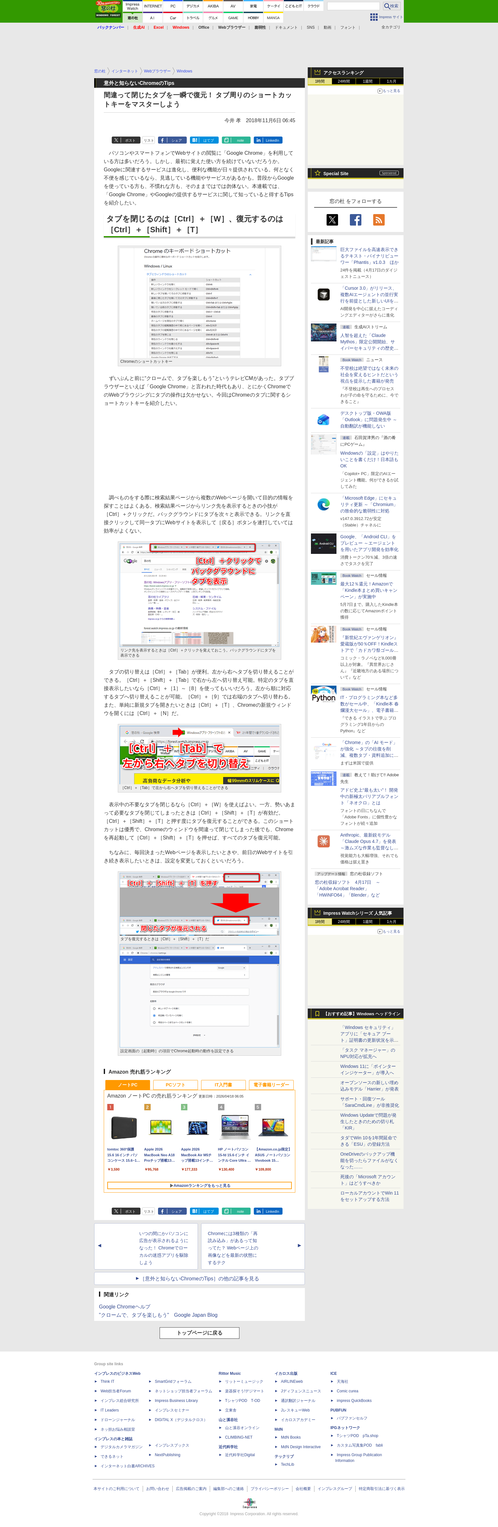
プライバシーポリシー (270, 1488)
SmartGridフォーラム (173, 1381)
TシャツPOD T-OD (242, 1400)
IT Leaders (110, 1410)
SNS (311, 27)
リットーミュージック (244, 1381)
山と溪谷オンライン (242, 1428)
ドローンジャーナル (118, 1420)
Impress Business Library (176, 1400)
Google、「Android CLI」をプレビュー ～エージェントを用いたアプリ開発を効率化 (369, 543)
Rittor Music (230, 1373)
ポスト (130, 140)
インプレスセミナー (172, 1410)
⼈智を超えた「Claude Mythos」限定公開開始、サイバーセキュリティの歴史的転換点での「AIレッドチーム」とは (369, 348)
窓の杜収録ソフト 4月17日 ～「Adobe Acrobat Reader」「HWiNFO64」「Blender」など (347, 889)
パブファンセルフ (352, 1418)
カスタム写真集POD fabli (360, 1445)
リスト (149, 140)
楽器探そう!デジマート (244, 1391)
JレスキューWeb (295, 1410)
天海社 (342, 1381)
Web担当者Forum (116, 1391)
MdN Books (291, 1437)
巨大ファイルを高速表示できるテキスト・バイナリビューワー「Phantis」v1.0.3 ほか (369, 256)
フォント (348, 27)
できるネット (112, 1456)
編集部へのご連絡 (228, 1488)
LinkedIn (272, 140)
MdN (279, 1429)
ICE (333, 1373)
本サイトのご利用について (117, 1488)
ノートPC (127, 1084)
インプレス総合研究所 (120, 1400)
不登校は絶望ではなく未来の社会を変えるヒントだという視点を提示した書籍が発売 (369, 375)
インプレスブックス (172, 1445)
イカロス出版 (286, 1373)
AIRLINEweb (292, 1381)
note (240, 140)
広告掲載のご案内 (191, 1488)
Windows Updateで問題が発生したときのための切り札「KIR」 (368, 1121)
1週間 (368, 81)
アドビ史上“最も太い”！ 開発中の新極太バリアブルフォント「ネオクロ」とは (369, 796)
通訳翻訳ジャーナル (298, 1400)
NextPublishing (167, 1455)
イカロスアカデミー (298, 1420)
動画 (327, 27)
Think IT (107, 1381)
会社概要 (303, 1488)
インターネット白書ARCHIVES (128, 1466)
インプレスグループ (335, 1488)
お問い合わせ (157, 1488)
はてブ (208, 140)
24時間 (344, 81)
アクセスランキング (343, 72)
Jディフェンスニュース (301, 1391)
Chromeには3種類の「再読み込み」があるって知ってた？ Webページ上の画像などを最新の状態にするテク (233, 1248)
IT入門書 (223, 1084)
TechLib (287, 1464)
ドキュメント (286, 27)
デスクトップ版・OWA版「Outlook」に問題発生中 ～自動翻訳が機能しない (368, 419)
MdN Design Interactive (301, 1447)
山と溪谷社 (228, 1420)
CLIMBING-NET (239, 1437)
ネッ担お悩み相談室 (118, 1429)
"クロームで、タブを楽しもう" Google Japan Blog (158, 1315)
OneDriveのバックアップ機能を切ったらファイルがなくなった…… (369, 1160)
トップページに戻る (200, 1333)
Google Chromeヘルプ (124, 1306)
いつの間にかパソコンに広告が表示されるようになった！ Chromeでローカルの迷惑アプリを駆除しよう (163, 1248)
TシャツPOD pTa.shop (357, 1436)
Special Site (336, 173)
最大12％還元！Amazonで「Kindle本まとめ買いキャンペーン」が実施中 (368, 590)
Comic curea (347, 1391)
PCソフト (175, 1084)
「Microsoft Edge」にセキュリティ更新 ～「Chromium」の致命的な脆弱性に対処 (369, 504)
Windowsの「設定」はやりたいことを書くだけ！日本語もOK (369, 459)
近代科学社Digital (240, 1455)
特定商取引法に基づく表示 (382, 1488)
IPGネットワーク (345, 1428)
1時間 (320, 81)
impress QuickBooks (354, 1400)
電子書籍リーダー (271, 1084)
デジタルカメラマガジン (122, 1447)
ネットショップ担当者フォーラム (183, 1391)
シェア (176, 140)
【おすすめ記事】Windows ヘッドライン (361, 1014)
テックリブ (284, 1456)
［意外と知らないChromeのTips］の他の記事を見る (200, 1278)
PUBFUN (338, 1410)
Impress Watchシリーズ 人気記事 (357, 913)
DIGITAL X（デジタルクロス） (181, 1420)
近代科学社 (228, 1447)
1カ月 (392, 81)
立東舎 (231, 1410)
